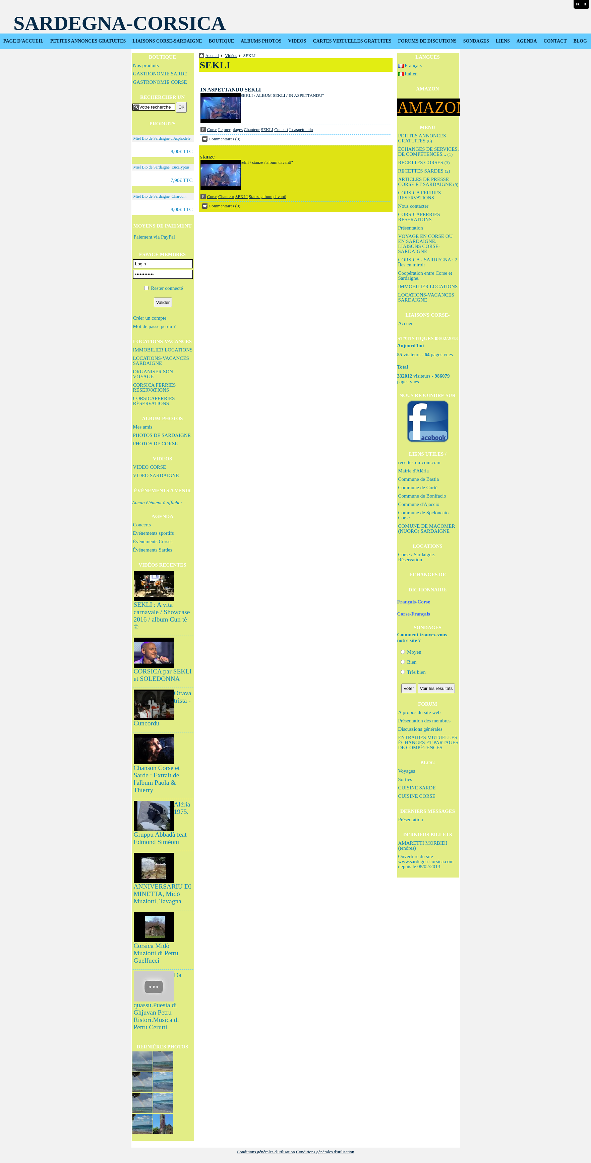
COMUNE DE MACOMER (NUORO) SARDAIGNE (426, 528)
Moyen (411, 652)
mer (227, 129)
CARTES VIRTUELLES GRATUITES (352, 41)
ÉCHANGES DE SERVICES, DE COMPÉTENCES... (428, 151)
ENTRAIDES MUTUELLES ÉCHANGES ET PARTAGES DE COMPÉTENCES (428, 742)
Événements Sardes (152, 550)
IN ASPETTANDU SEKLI (230, 89)
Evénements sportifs (153, 533)
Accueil (406, 323)
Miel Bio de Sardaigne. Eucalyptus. (162, 167)
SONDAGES (476, 41)
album (267, 196)
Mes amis (143, 427)
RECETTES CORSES (424, 162)
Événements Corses (153, 541)
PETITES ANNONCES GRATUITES (88, 41)
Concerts (142, 524)
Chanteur (252, 129)
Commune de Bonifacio (422, 496)
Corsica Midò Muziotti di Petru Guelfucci (156, 953)
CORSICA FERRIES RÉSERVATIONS (154, 387)
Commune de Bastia (418, 479)
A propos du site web (419, 712)
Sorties (405, 779)
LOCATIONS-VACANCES (162, 341)
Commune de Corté (417, 487)
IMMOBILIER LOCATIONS (163, 349)
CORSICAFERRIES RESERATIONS (419, 217)
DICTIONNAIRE (427, 589)
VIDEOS (297, 41)
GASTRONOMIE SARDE (160, 73)
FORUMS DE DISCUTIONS (427, 41)
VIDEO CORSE (149, 467)
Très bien (413, 672)
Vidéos (231, 55)
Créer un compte (150, 318)
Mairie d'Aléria (413, 470)
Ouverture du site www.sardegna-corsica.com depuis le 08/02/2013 (426, 861)
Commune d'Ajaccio (418, 504)
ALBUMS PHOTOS (261, 41)
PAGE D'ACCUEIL (23, 41)
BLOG (580, 41)
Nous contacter (413, 206)
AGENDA (527, 41)
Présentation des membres (424, 720)
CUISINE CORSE (416, 796)
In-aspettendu (301, 129)
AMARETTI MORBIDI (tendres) (422, 845)
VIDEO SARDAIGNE (156, 475)
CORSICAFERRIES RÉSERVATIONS (154, 401)
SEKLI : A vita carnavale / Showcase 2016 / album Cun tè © (162, 615)
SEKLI (267, 129)
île (220, 129)
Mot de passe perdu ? (154, 326)
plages (237, 129)
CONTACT (555, 41)
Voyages (406, 771)
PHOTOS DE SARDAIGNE (162, 435)
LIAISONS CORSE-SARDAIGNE (167, 41)
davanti (280, 196)
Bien (409, 662)
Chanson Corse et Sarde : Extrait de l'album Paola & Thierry (157, 778)
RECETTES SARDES (424, 171)
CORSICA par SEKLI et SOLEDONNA (163, 675)
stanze (207, 156)
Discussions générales (420, 729)
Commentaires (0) (224, 138)
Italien (408, 73)
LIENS (503, 41)
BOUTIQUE (221, 41)
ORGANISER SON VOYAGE (153, 374)
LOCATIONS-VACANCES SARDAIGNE (161, 361)
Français (410, 65)
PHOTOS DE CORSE (155, 443)
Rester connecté (167, 288)
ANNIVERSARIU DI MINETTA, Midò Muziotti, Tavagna (162, 894)
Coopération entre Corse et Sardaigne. (425, 275)
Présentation (410, 228)
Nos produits (146, 65)
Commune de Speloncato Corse (423, 515)
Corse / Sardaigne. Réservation (416, 557)
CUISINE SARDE (417, 787)
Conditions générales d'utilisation (266, 1151)
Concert (281, 129)
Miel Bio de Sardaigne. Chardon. (160, 196)
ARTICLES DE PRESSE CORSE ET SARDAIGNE (428, 182)
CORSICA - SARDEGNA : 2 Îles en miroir (428, 262)
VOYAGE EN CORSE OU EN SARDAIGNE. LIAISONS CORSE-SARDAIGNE (425, 244)
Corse (212, 129)
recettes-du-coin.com (419, 462)
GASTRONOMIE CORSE (160, 82)
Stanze (254, 196)
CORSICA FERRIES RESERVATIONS (419, 195)
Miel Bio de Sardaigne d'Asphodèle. (162, 138)
